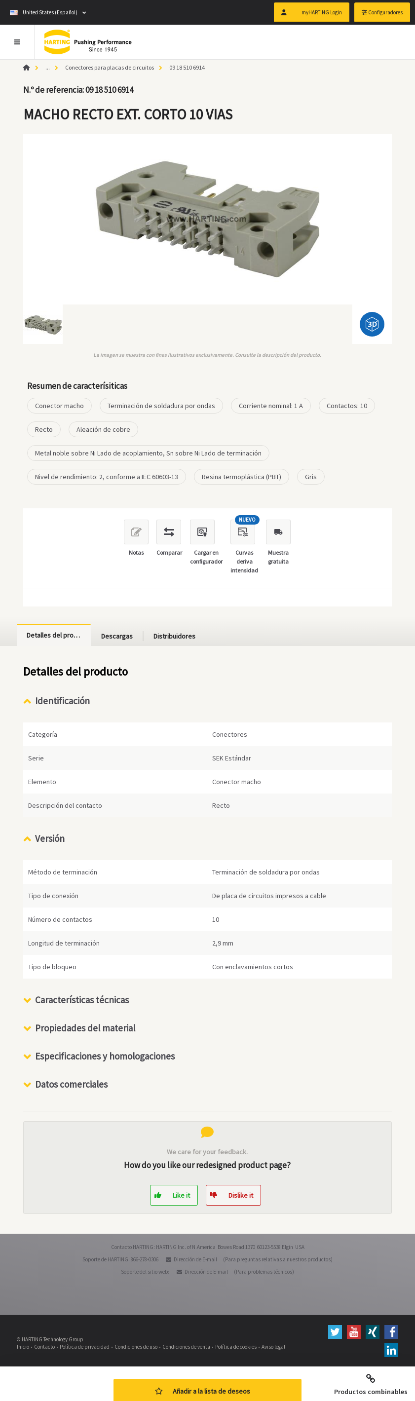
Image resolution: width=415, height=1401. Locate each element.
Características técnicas (82, 1000)
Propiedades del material (85, 1028)
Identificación (62, 701)
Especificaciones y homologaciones (105, 1056)
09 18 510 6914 (187, 67)
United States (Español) (43, 12)
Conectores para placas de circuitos (109, 67)
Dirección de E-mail (195, 1259)
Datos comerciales (71, 1084)
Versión (50, 838)
